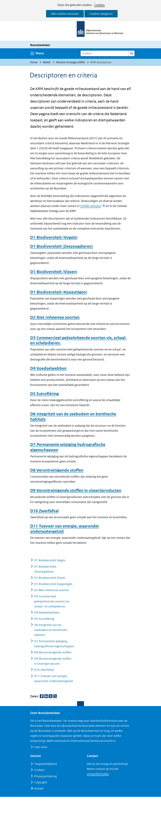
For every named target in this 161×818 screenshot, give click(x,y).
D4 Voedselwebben (48, 368)
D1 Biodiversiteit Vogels (49, 560)
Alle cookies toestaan (65, 14)
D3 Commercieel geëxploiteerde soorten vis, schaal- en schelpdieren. (52, 601)
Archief (38, 788)
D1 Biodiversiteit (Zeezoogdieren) (61, 246)
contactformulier (98, 774)
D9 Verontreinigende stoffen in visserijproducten (75, 490)
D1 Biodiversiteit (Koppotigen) (58, 292)
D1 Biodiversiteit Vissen (49, 578)
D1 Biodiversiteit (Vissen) (53, 271)
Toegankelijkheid (45, 764)
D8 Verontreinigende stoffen (56, 470)
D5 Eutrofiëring (44, 393)
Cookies (99, 5)
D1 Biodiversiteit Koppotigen (53, 584)
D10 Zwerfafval (44, 510)
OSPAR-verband (92, 206)
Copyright (40, 782)
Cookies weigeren (101, 14)
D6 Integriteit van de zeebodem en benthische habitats (50, 630)
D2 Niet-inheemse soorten (55, 317)
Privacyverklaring (45, 776)
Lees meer (41, 747)
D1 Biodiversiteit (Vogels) (54, 237)
